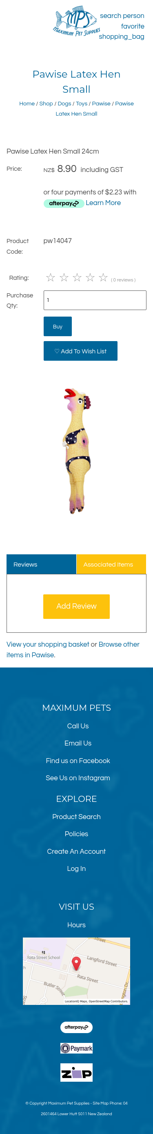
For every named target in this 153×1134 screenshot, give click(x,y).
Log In (76, 869)
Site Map (101, 1103)
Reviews (25, 564)
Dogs (64, 103)
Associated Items (108, 564)
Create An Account (76, 851)
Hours (76, 925)
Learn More (103, 203)
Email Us (77, 743)
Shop (46, 103)
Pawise (101, 103)
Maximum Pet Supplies (68, 1103)
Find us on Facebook (78, 761)
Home (27, 103)
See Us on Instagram (78, 778)
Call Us (78, 726)
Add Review (76, 606)
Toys (81, 103)
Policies (77, 834)
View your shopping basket (48, 644)
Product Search (76, 817)
